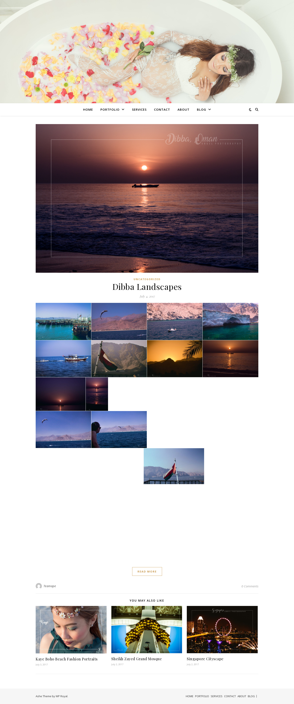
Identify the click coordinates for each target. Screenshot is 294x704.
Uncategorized (147, 279)
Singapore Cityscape (205, 658)
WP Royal (61, 696)
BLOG (201, 109)
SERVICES (139, 109)
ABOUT (183, 109)
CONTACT (162, 109)
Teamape (50, 586)
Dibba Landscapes (147, 286)
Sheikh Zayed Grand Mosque (136, 658)
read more (147, 571)
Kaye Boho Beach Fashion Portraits (67, 659)
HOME (88, 109)
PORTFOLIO (110, 109)
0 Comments (249, 586)
